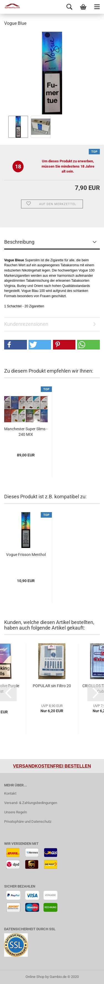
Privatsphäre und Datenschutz (27, 821)
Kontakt (10, 793)
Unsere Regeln (15, 812)
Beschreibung (19, 242)
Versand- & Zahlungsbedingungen (30, 803)
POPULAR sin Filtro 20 (52, 686)
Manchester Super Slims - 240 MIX (25, 432)
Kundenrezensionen (26, 324)
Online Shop (35, 977)
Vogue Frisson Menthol (26, 554)
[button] (15, 344)
